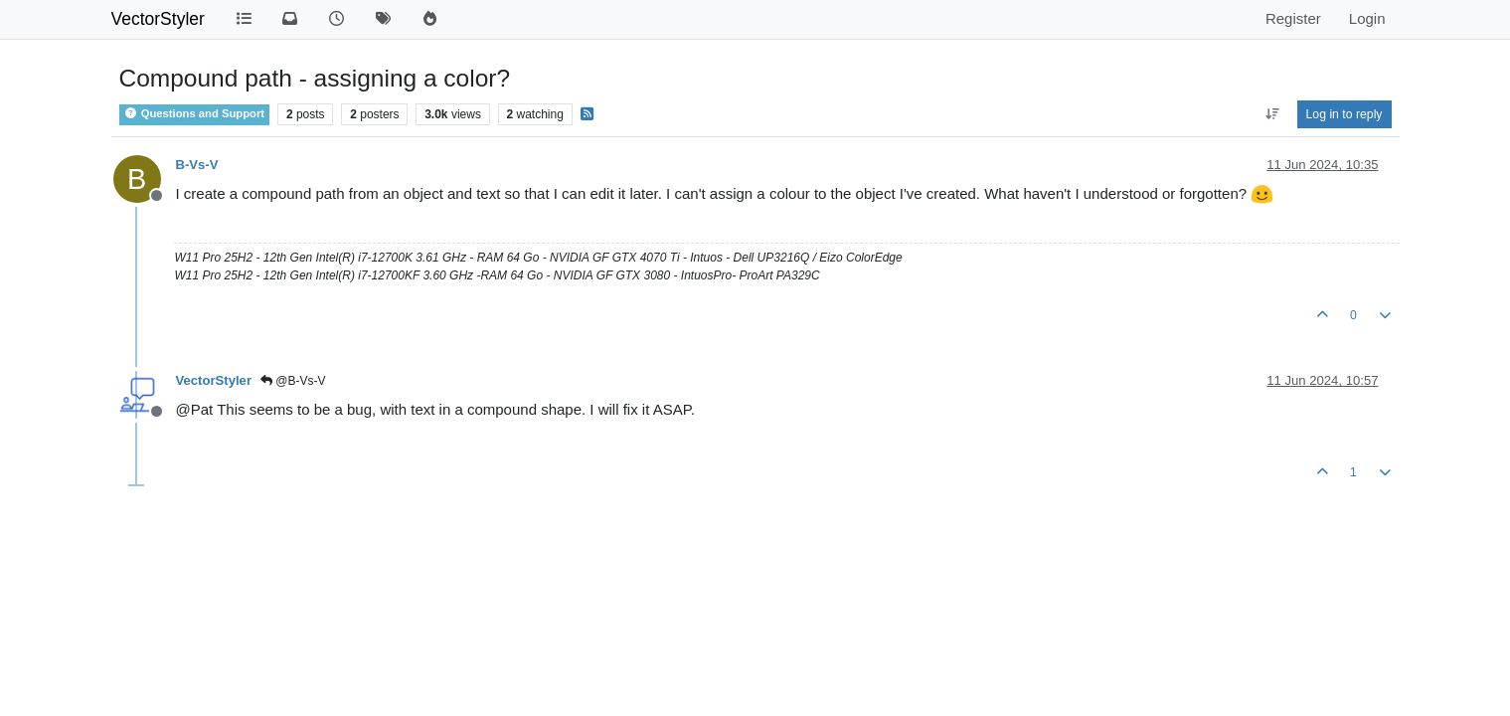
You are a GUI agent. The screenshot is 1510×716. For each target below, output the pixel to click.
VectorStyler (158, 19)
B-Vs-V (197, 164)
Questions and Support (194, 113)
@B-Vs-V (293, 381)
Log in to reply (1344, 114)
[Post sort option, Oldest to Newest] (1272, 114)
